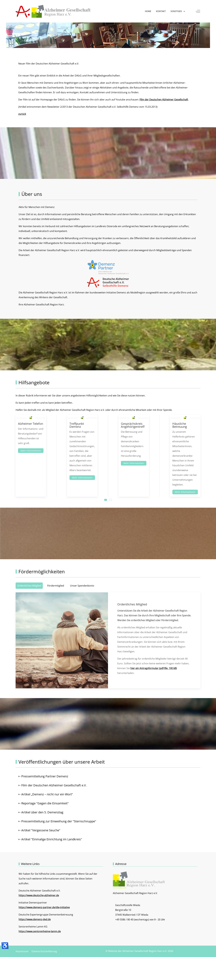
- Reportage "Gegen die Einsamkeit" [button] (44, 803)
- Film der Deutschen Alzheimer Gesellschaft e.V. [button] (53, 785)
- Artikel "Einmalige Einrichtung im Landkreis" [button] (51, 839)
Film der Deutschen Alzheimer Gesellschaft (164, 99)
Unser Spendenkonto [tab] (82, 585)
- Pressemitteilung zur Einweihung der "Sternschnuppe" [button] (58, 821)
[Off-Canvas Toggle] (198, 11)
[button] (178, 11)
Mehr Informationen (31, 450)
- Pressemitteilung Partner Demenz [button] (44, 776)
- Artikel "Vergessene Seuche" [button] (40, 830)
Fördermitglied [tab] (55, 585)
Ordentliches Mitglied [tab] (29, 585)
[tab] (105, 500)
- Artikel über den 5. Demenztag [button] (41, 812)
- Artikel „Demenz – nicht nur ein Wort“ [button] (46, 794)
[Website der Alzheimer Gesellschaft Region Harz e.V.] (53, 11)
